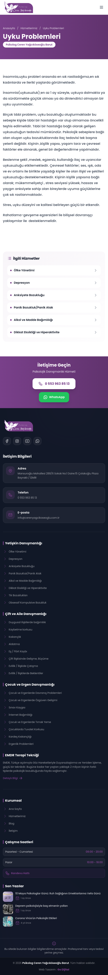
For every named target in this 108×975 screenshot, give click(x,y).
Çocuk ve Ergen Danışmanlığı (30, 684)
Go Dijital (63, 969)
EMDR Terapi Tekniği (22, 755)
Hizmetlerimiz (29, 28)
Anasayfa (9, 28)
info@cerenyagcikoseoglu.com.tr (38, 518)
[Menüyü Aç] (101, 7)
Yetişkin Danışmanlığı (23, 543)
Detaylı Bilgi (13, 778)
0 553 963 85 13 (27, 498)
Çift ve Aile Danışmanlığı (25, 614)
